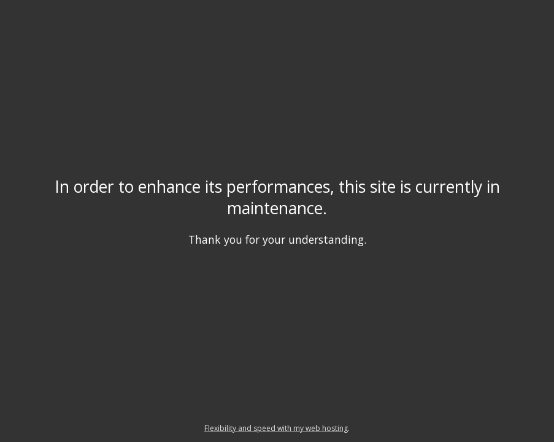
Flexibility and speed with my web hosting (276, 428)
